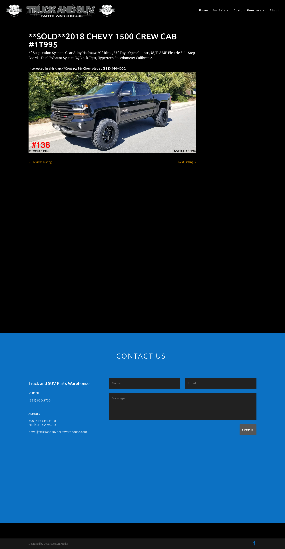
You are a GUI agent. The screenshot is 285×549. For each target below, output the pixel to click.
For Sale (219, 10)
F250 (210, 216)
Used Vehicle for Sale (219, 298)
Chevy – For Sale (217, 158)
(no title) (212, 134)
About (274, 10)
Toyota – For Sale (217, 286)
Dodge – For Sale (217, 203)
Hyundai (212, 235)
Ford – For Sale (216, 228)
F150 (210, 209)
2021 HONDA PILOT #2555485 (225, 117)
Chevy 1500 (214, 165)
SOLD (210, 267)
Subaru (211, 273)
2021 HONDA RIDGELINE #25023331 (228, 99)
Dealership (213, 197)
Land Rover (214, 254)
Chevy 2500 (214, 171)
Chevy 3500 (214, 177)
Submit (248, 429)
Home (203, 10)
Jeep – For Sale (215, 247)
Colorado (212, 184)
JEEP (210, 241)
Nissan (211, 260)
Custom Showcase (248, 10)
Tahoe (210, 279)
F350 (210, 222)
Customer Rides (216, 190)
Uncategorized (215, 292)
